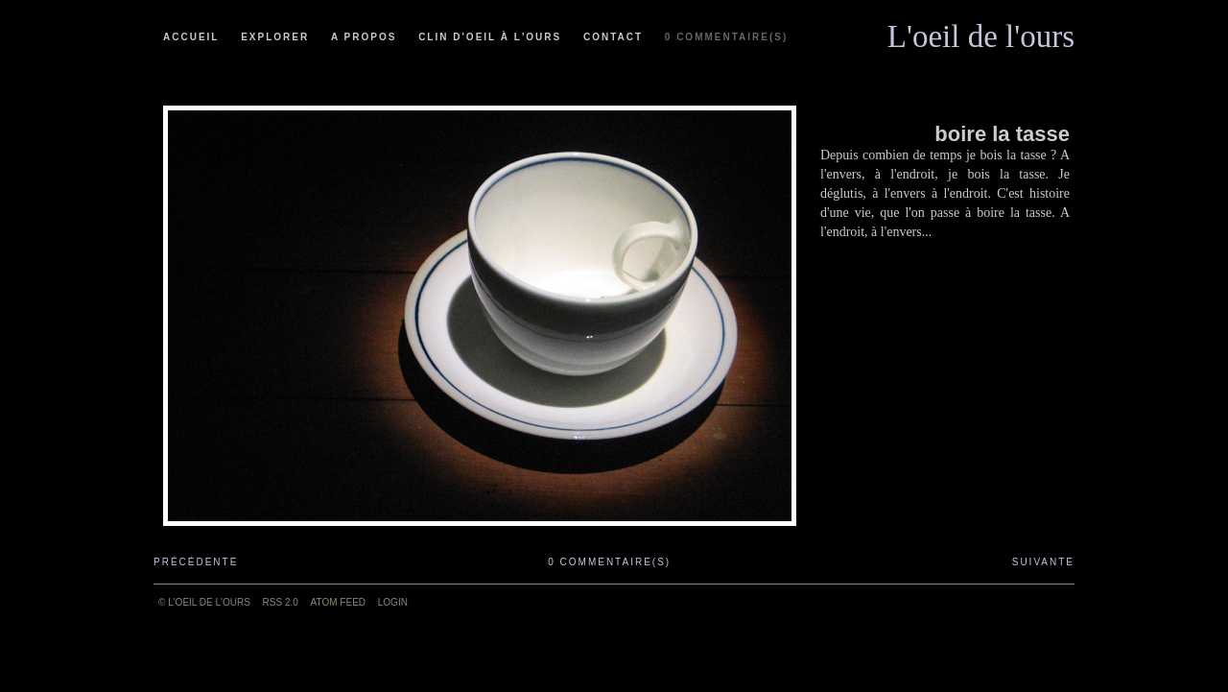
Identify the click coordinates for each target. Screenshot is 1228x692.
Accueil (191, 37)
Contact (613, 37)
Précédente (196, 562)
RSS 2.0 (280, 602)
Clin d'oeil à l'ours (489, 37)
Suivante (1043, 562)
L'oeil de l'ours (980, 31)
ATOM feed (338, 602)
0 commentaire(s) (726, 37)
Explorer (275, 37)
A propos (363, 37)
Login (393, 602)
